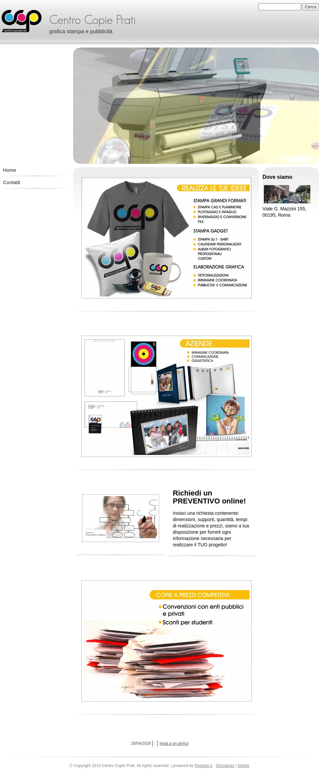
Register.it (203, 765)
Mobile (243, 765)
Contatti (11, 182)
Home (9, 170)
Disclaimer (225, 765)
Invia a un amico (174, 743)
